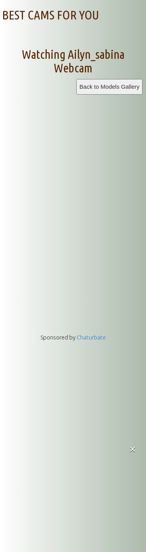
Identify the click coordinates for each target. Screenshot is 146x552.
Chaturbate (91, 337)
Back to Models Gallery (109, 86)
